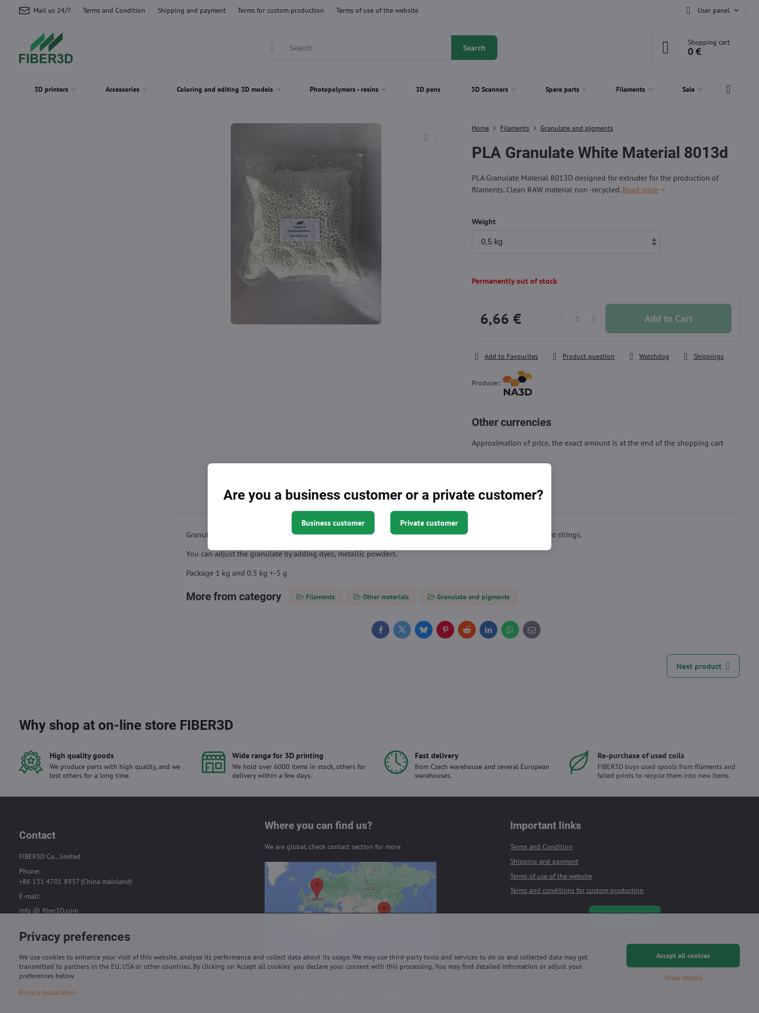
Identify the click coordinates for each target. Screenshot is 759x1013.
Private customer (429, 523)
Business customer (333, 523)
